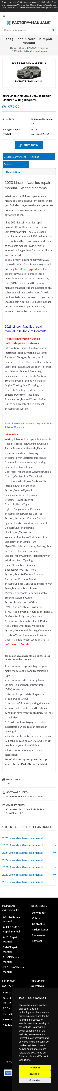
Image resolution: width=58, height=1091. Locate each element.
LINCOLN (32, 47)
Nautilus (44, 47)
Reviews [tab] (8, 164)
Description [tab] (13, 171)
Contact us (38, 919)
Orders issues (40, 925)
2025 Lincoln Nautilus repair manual (22, 845)
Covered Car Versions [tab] (15, 156)
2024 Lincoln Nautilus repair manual (22, 852)
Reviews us (38, 930)
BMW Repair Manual (10, 945)
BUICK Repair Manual (11, 955)
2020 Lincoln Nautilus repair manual (22, 874)
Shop (21, 47)
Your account (11, 988)
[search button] (53, 30)
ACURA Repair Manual (11, 915)
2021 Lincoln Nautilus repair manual (22, 867)
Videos (36, 914)
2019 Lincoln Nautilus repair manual (22, 882)
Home (13, 47)
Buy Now (31, 145)
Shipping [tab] (34, 156)
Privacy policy (26, 1056)
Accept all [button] (35, 1067)
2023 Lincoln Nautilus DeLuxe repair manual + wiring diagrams (26, 98)
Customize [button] (34, 1080)
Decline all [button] (35, 1074)
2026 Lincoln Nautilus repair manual (22, 838)
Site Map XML (11, 1020)
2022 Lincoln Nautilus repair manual (22, 860)
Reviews (37, 936)
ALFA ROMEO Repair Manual (11, 925)
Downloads (39, 908)
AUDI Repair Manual (10, 935)
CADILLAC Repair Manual (13, 965)
